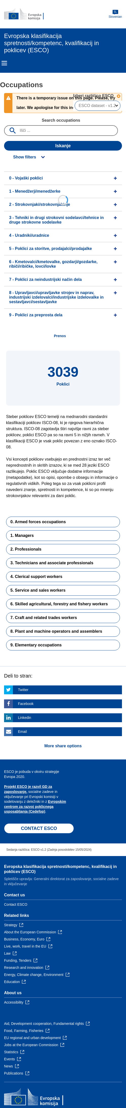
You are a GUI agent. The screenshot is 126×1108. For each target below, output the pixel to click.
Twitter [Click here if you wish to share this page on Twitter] (23, 690)
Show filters (24, 157)
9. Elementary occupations (36, 645)
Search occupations (61, 120)
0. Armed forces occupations (38, 522)
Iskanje (63, 145)
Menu (4, 63)
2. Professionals (25, 549)
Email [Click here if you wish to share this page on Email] (22, 732)
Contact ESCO (15, 904)
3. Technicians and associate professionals (51, 563)
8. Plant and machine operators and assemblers (56, 631)
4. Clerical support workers (36, 576)
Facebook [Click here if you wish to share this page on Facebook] (25, 704)
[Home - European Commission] (28, 14)
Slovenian (115, 14)
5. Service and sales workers (38, 590)
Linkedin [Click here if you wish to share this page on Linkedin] (24, 718)
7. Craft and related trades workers (43, 617)
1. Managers (22, 535)
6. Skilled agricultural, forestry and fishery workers (59, 604)
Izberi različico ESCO (94, 96)
